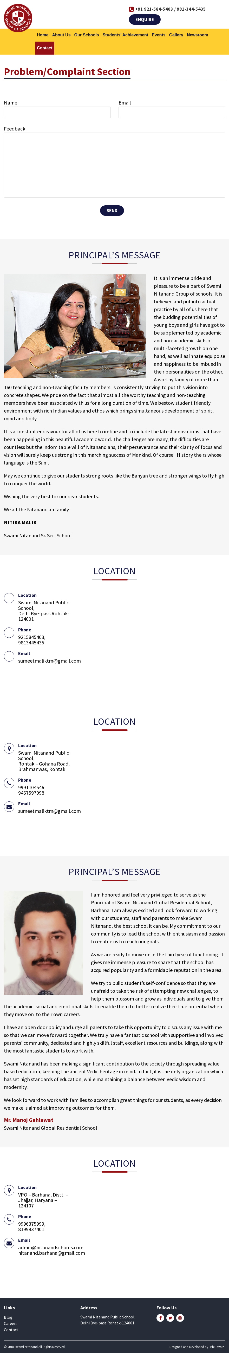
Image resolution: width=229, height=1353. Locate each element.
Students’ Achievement (125, 35)
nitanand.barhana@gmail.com (51, 1253)
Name (10, 103)
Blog (8, 1317)
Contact (45, 48)
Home (42, 35)
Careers (10, 1323)
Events (158, 35)
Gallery (176, 35)
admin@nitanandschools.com (50, 1247)
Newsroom (197, 35)
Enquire (144, 19)
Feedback (14, 129)
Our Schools (86, 35)
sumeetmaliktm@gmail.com (49, 660)
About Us (61, 35)
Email (125, 103)
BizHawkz (217, 1347)
